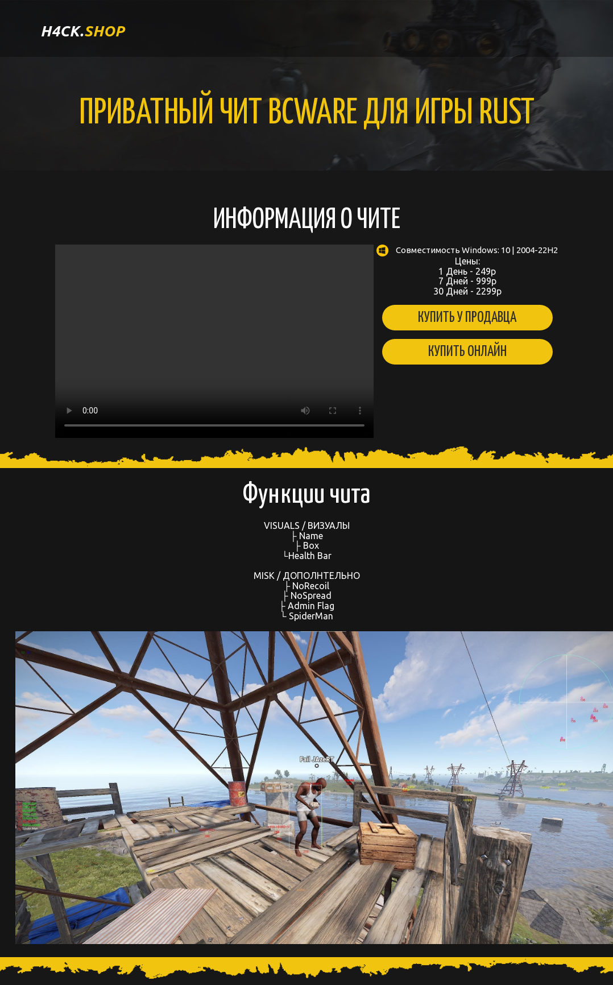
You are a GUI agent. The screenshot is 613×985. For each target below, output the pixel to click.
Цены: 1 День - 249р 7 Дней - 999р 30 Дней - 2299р (467, 270)
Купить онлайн (467, 352)
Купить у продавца (467, 318)
